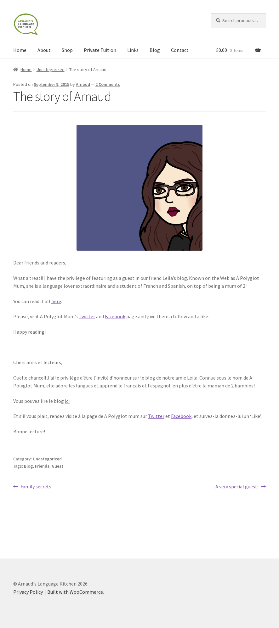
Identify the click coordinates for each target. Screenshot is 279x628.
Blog (155, 50)
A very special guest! (237, 487)
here (56, 301)
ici (67, 401)
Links (133, 50)
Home (19, 50)
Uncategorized (51, 69)
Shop (67, 50)
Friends (42, 466)
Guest (57, 466)
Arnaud (83, 84)
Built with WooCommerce (75, 592)
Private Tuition (100, 50)
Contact (180, 50)
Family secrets (35, 487)
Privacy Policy (28, 592)
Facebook (115, 316)
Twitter (87, 316)
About (44, 50)
